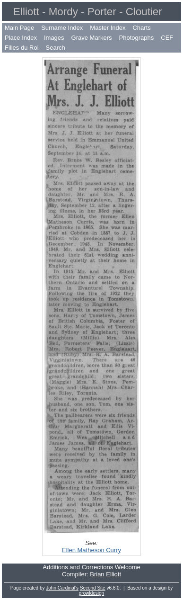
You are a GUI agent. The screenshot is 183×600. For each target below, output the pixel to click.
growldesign (91, 593)
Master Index (107, 27)
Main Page (19, 27)
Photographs (136, 37)
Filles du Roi (22, 47)
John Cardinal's (62, 588)
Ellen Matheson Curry (91, 550)
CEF (167, 37)
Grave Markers (91, 37)
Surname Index (62, 27)
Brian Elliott (105, 574)
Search (55, 47)
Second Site (92, 588)
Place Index (21, 37)
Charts (141, 27)
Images (54, 37)
